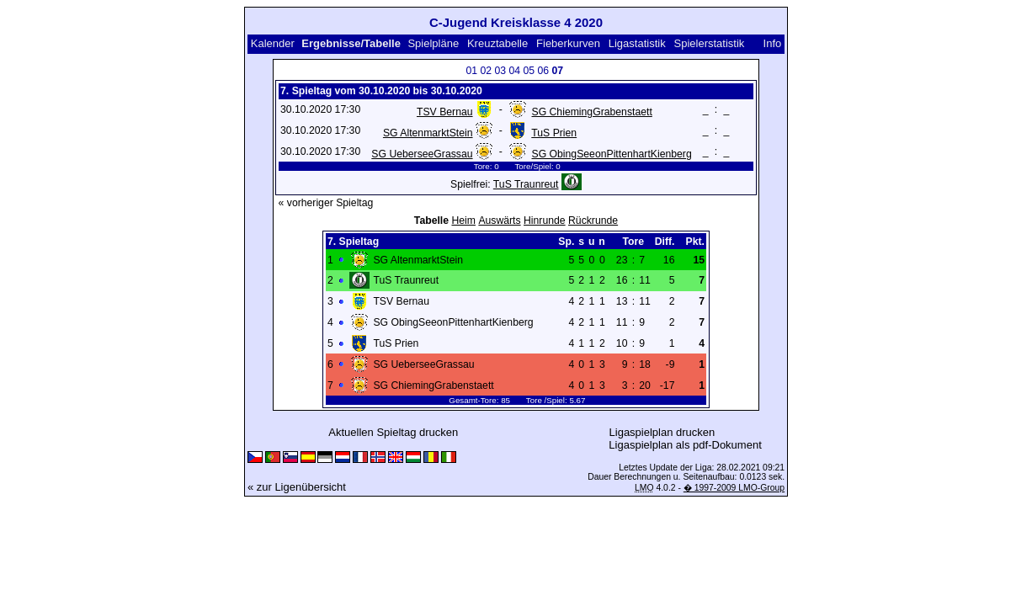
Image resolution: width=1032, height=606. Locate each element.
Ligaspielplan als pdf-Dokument (685, 445)
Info (772, 43)
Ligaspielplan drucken (662, 432)
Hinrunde (545, 220)
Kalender (273, 43)
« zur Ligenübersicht (296, 487)
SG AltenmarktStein (428, 133)
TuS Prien (554, 133)
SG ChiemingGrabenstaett (592, 112)
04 (515, 71)
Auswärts (499, 220)
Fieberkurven (568, 43)
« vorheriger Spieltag (326, 203)
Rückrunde (593, 220)
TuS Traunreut (526, 184)
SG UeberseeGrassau (421, 154)
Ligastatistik (637, 43)
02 (486, 71)
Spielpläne (433, 43)
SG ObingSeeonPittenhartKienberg (612, 154)
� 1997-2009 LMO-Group (734, 487)
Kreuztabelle (497, 43)
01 (472, 71)
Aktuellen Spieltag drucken (393, 432)
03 (501, 71)
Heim (463, 220)
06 (544, 71)
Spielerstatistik (709, 43)
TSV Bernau (445, 112)
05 (529, 71)
